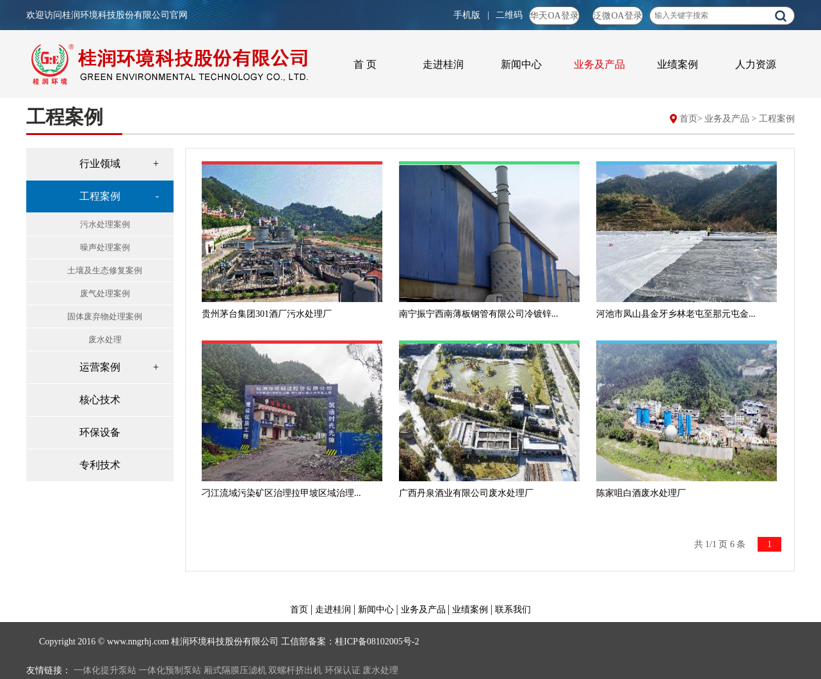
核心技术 (99, 399)
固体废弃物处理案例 (104, 316)
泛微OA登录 (617, 15)
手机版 (468, 15)
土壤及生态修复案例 (104, 270)
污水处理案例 (105, 224)
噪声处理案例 (105, 247)
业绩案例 (677, 64)
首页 (688, 119)
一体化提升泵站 (105, 670)
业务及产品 (599, 64)
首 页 (365, 64)
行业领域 (99, 163)
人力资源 (755, 64)
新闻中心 (521, 64)
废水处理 (105, 339)
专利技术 (99, 464)
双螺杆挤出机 (295, 670)
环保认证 (343, 670)
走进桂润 (443, 64)
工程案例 (777, 119)
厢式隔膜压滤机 (235, 670)
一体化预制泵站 (169, 670)
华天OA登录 (554, 15)
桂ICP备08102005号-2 (377, 641)
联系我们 (513, 609)
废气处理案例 (105, 293)
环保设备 (99, 432)
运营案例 (99, 367)
